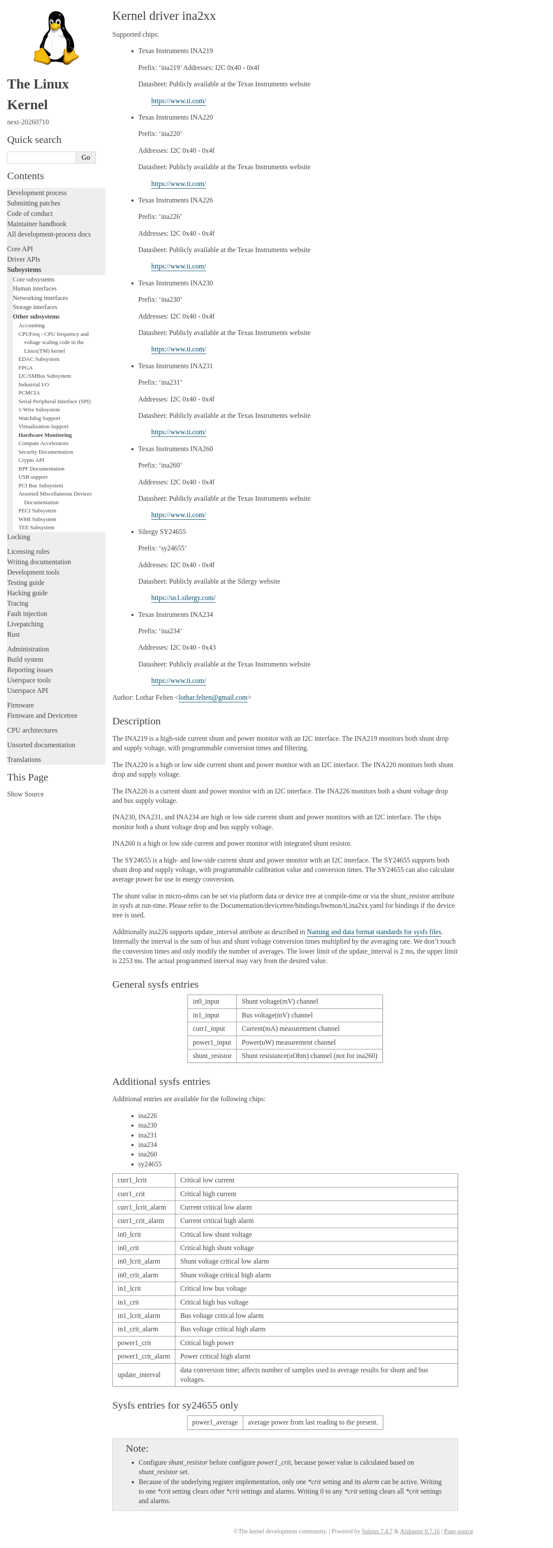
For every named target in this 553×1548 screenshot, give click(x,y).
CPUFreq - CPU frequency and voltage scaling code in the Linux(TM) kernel (54, 342)
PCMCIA (29, 392)
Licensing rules (28, 551)
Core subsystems (34, 279)
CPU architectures (32, 730)
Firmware (20, 705)
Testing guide (25, 582)
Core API (20, 249)
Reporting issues (30, 669)
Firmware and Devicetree (42, 715)
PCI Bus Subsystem (41, 485)
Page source (458, 1531)
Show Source (25, 794)
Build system (25, 659)
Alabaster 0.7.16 (420, 1531)
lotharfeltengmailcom (213, 697)
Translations (24, 759)
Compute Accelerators (44, 443)
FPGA (26, 367)
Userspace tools (29, 680)
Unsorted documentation (41, 745)
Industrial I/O (34, 384)
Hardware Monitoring (45, 435)
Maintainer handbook (36, 223)
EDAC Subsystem (39, 359)
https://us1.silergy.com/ (183, 597)
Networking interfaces (40, 297)
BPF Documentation (42, 468)
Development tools (33, 572)
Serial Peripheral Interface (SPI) (55, 401)
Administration (28, 649)
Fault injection (27, 613)
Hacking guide (27, 593)
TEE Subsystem (36, 527)
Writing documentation (39, 561)
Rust (13, 634)
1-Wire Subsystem (39, 409)
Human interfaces (35, 288)
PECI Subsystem (38, 510)
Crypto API (31, 460)
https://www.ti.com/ (178, 100)
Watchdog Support (39, 418)
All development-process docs (49, 234)
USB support (33, 477)
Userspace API (27, 690)
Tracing (17, 603)
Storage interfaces (35, 306)
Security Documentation (46, 452)
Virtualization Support (44, 426)
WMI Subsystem (38, 519)
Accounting (32, 325)
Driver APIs (23, 259)
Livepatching (25, 624)
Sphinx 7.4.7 (377, 1531)
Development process (37, 192)
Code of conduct (30, 213)
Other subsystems (36, 316)
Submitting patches (33, 203)
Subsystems (24, 269)
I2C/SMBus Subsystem (45, 376)
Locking (18, 536)
